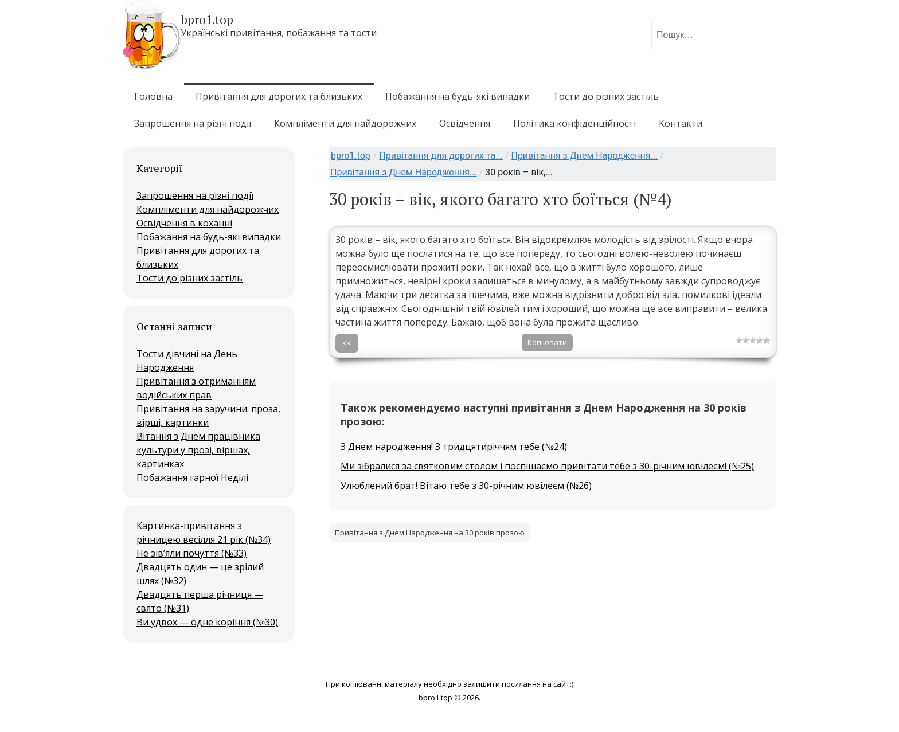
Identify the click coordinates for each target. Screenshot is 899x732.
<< (346, 343)
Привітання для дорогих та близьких (279, 96)
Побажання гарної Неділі (192, 477)
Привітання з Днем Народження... (584, 155)
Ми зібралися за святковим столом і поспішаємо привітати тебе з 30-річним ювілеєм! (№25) (547, 466)
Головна (153, 96)
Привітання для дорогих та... (440, 155)
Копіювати (547, 342)
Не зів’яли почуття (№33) (191, 553)
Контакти (680, 123)
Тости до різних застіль (606, 96)
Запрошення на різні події (192, 123)
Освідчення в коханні (184, 223)
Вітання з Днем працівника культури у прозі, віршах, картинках (198, 450)
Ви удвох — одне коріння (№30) (207, 622)
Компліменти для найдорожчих (345, 123)
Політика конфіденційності (574, 123)
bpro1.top (350, 155)
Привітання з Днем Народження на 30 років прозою (430, 532)
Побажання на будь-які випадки (457, 96)
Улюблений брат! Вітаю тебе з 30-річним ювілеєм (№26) (466, 485)
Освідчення (464, 123)
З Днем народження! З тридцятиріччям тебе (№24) (454, 446)
